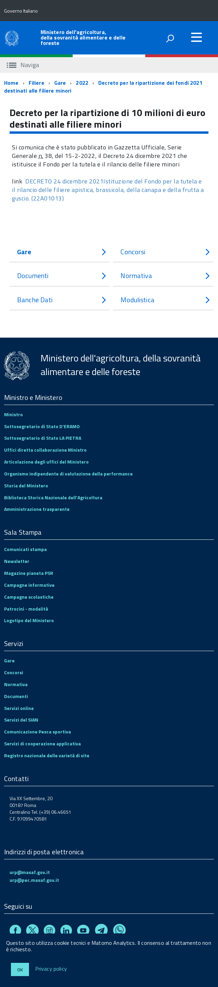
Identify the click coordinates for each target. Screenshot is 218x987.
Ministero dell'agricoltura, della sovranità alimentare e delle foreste (83, 37)
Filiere (36, 83)
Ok (20, 969)
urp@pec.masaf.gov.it (34, 880)
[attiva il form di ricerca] (170, 38)
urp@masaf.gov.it (30, 872)
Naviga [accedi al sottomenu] (23, 64)
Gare (60, 83)
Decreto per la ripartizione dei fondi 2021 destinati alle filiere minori (103, 87)
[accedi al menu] (196, 37)
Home (11, 83)
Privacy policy (51, 969)
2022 (82, 83)
